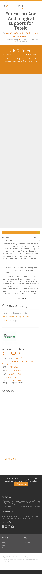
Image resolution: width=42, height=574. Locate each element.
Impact (3, 545)
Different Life (21, 484)
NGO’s (3, 549)
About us (4, 542)
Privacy (24, 544)
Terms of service (27, 542)
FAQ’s (3, 547)
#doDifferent (5, 544)
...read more (21, 298)
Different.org (11, 458)
